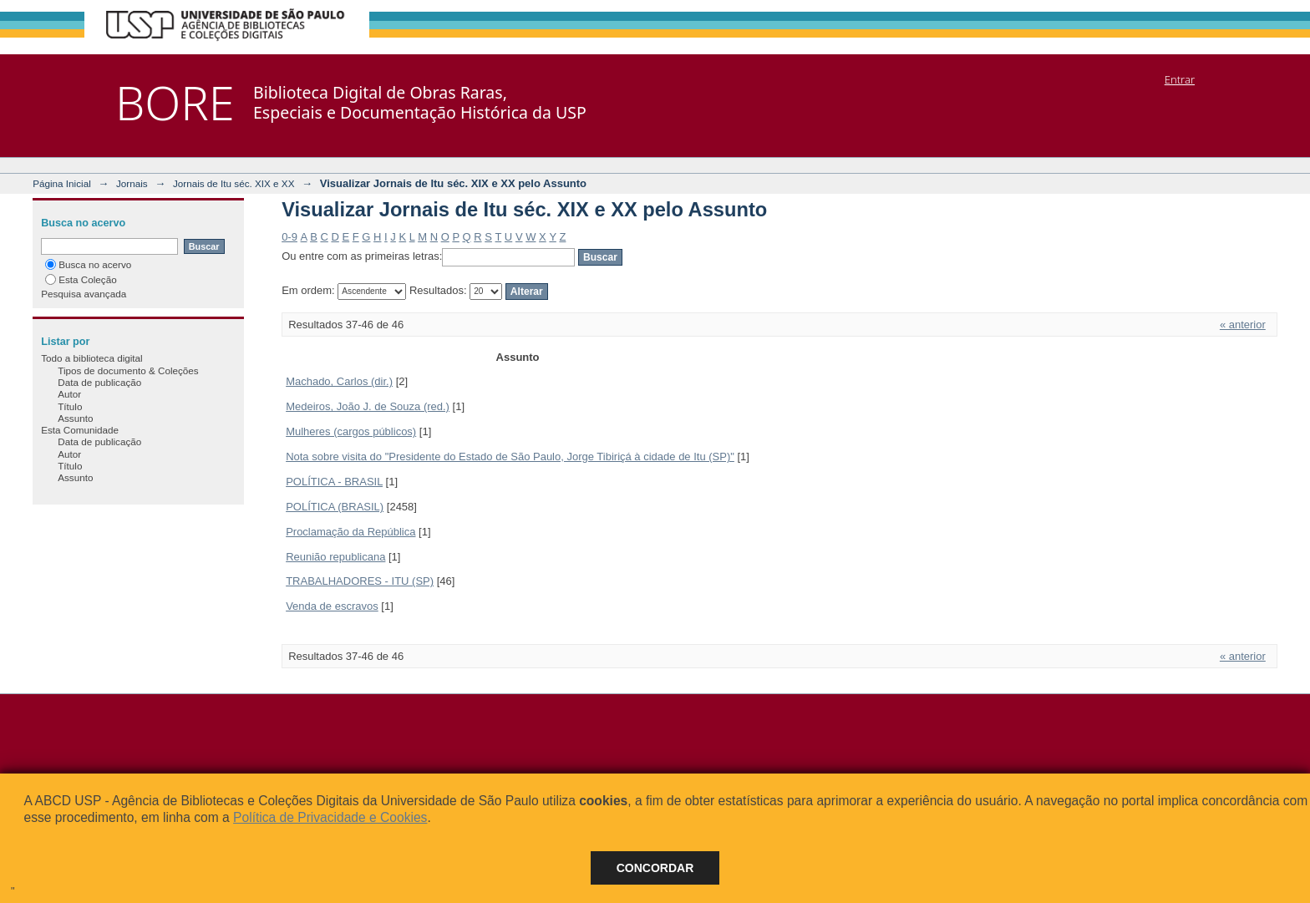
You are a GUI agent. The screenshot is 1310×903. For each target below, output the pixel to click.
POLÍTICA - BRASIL (334, 481)
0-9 (289, 237)
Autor (69, 393)
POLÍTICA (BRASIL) (334, 506)
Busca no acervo (88, 264)
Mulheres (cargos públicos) (351, 431)
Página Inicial (62, 183)
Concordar (655, 868)
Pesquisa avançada (83, 293)
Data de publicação (99, 382)
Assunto (75, 418)
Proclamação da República (350, 531)
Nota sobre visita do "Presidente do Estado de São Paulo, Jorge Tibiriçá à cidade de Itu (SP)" (510, 456)
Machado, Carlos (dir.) (339, 381)
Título (70, 406)
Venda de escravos (332, 606)
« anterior (1243, 324)
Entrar (1180, 79)
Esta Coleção (81, 279)
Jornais (132, 183)
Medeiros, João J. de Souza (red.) (367, 406)
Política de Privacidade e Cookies (330, 817)
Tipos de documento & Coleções (128, 370)
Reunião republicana (335, 556)
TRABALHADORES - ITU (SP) (360, 581)
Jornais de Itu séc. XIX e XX (234, 183)
